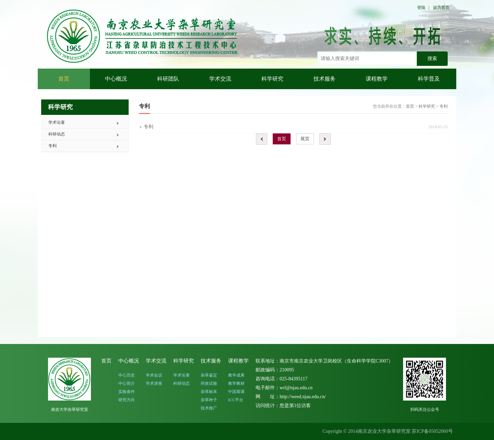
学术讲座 (154, 383)
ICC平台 (235, 399)
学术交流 (220, 79)
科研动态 (56, 134)
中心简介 (126, 383)
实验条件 (126, 391)
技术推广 (209, 408)
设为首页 (441, 7)
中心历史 (126, 375)
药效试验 (209, 383)
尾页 (305, 138)
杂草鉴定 (209, 375)
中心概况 (116, 79)
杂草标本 (209, 391)
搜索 (432, 58)
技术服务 (325, 79)
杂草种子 (209, 399)
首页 (63, 79)
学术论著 (56, 122)
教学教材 (236, 383)
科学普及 (429, 79)
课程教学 (377, 79)
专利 (52, 145)
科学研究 (272, 79)
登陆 (421, 7)
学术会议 (154, 375)
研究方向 (126, 399)
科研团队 (168, 79)
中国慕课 (236, 391)
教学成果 (236, 375)
